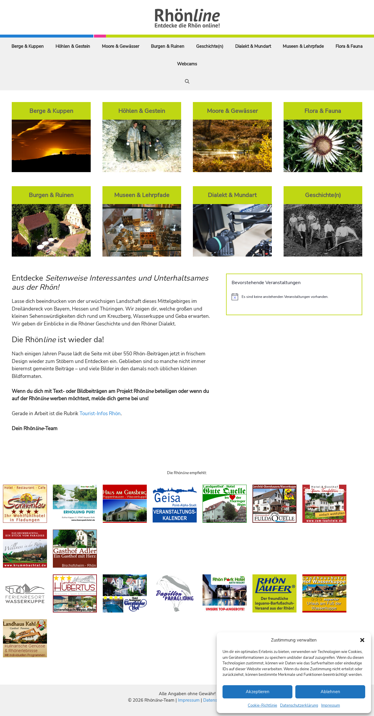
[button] (362, 640)
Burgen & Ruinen (167, 46)
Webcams (187, 64)
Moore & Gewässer (120, 46)
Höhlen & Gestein (72, 46)
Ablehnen (330, 692)
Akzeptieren (257, 692)
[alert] (294, 296)
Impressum (330, 705)
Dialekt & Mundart (253, 46)
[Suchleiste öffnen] (187, 81)
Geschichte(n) (209, 46)
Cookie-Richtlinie (262, 705)
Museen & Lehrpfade (303, 46)
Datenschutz (215, 700)
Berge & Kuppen (27, 46)
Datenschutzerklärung (299, 705)
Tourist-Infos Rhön (100, 413)
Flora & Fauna (349, 46)
